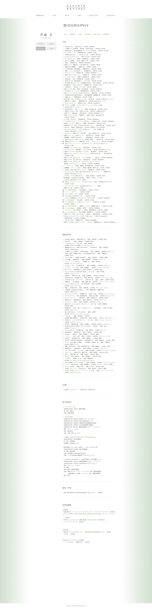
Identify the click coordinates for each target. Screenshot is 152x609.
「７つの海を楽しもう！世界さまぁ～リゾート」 (78, 202)
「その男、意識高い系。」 (84, 129)
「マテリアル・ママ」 (70, 407)
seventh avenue (76, 7)
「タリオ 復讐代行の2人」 (77, 176)
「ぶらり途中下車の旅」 (71, 190)
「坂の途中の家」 (77, 159)
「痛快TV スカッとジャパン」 (72, 143)
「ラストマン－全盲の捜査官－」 (73, 210)
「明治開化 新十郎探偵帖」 (78, 178)
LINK (79, 15)
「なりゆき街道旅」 (69, 200)
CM (80, 34)
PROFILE (41, 44)
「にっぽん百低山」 (69, 208)
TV (65, 34)
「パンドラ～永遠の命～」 (83, 121)
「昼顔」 (66, 354)
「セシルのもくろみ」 (75, 147)
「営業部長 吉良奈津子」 (76, 137)
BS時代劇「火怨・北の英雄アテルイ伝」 (75, 99)
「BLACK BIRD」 (69, 417)
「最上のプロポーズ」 (70, 103)
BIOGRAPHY (41, 48)
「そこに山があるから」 (71, 212)
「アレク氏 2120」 (69, 542)
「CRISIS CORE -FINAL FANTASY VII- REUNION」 (87, 514)
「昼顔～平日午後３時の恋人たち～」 (84, 125)
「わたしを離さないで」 (77, 135)
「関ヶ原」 (67, 356)
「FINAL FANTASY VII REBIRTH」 (96, 520)
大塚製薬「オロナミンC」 (71, 389)
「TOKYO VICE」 (91, 198)
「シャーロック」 (69, 165)
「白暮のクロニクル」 (79, 222)
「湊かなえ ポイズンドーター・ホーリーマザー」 (86, 161)
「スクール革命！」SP (70, 194)
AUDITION (93, 15)
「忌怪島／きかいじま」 (71, 368)
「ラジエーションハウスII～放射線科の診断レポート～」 (80, 186)
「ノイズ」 (67, 364)
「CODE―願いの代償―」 (78, 214)
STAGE (87, 34)
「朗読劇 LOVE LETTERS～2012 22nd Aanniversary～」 (81, 437)
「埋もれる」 (73, 119)
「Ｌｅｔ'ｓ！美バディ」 (71, 192)
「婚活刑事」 (83, 133)
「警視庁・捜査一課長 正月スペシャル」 (75, 169)
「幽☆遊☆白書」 (69, 220)
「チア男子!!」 (68, 358)
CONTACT (111, 15)
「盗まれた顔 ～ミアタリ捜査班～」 (82, 157)
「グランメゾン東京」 (75, 167)
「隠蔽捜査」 (82, 115)
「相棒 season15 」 (69, 139)
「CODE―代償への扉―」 (86, 216)
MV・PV (96, 34)
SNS (54, 15)
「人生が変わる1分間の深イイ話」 (73, 196)
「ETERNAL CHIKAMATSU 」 (72, 459)
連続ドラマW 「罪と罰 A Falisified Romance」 (77, 93)
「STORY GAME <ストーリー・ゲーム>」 (76, 370)
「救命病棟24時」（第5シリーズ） (74, 109)
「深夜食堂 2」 (68, 87)
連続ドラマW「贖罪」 (70, 89)
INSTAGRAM (52, 48)
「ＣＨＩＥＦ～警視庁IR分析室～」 (92, 153)
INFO (67, 15)
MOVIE (72, 34)
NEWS (52, 44)
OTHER (106, 34)
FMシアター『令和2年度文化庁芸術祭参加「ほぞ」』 (91, 532)
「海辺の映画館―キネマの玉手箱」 (74, 362)
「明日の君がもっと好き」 (81, 151)
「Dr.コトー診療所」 (70, 366)
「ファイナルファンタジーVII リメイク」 (83, 512)
